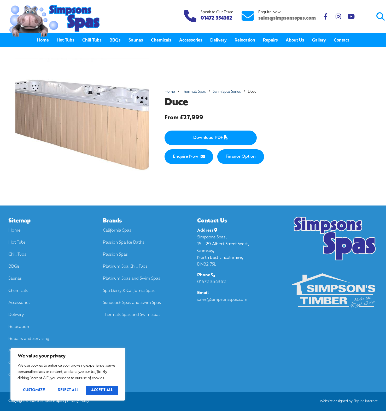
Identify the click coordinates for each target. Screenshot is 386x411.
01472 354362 (211, 282)
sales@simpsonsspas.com (287, 18)
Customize (34, 390)
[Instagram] (338, 16)
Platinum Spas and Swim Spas (131, 279)
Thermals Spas (194, 92)
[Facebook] (325, 16)
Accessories (19, 303)
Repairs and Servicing (28, 339)
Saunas (15, 279)
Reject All (68, 390)
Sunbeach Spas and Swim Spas (132, 303)
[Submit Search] (360, 16)
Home (170, 92)
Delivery (16, 315)
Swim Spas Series (227, 92)
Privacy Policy (78, 401)
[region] (67, 374)
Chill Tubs (17, 255)
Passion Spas (115, 255)
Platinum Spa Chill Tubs (125, 267)
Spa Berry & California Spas (129, 291)
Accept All (102, 390)
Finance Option (241, 157)
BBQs (14, 267)
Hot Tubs (17, 242)
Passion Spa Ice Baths (123, 242)
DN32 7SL (206, 264)
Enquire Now (189, 157)
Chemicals (18, 291)
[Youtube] (351, 16)
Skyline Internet (365, 401)
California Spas (117, 230)
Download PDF (210, 137)
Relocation (18, 327)
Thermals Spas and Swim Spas (131, 315)
